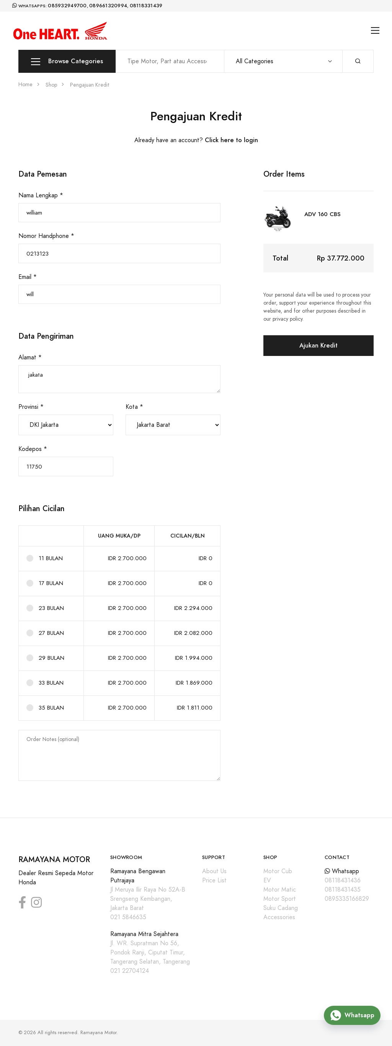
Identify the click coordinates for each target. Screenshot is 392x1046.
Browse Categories (67, 61)
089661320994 (108, 5)
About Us (214, 871)
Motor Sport (279, 899)
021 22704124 (129, 971)
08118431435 (343, 889)
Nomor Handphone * (46, 236)
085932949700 (67, 5)
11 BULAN (51, 558)
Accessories (279, 917)
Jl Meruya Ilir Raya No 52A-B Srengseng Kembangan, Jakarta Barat (147, 898)
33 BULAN (51, 683)
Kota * (134, 407)
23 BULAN (51, 608)
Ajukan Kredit (318, 345)
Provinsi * (31, 407)
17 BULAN (51, 583)
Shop (51, 85)
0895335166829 (347, 899)
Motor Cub (277, 871)
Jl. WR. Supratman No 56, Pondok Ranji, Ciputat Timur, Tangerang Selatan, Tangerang (150, 952)
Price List (214, 880)
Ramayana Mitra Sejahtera (144, 934)
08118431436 (343, 880)
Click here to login (231, 140)
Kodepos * (32, 449)
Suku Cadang (280, 908)
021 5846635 (128, 917)
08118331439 (146, 5)
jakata (119, 379)
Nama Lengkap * (40, 195)
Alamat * (30, 357)
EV (267, 880)
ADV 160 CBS (322, 214)
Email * (27, 277)
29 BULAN (51, 658)
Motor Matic (279, 889)
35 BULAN (51, 708)
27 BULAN (51, 633)
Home (25, 84)
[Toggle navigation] (375, 30)
